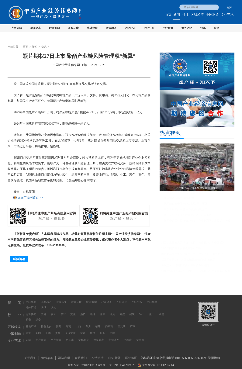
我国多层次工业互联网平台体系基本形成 (188, 216)
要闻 (28, 337)
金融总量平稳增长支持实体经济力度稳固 (185, 267)
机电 (28, 317)
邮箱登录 (114, 356)
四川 (88, 324)
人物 (48, 330)
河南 (68, 324)
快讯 (203, 28)
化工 (151, 312)
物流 (112, 312)
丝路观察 (98, 337)
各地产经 (31, 324)
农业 (63, 312)
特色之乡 (46, 324)
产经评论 (130, 28)
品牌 (112, 330)
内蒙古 (109, 324)
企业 (28, 330)
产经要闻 (16, 28)
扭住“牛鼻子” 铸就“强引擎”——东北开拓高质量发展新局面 (195, 272)
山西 (78, 324)
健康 (102, 312)
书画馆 (128, 337)
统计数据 (92, 28)
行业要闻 (31, 312)
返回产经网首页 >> (30, 197)
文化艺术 (227, 14)
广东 (132, 324)
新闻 (177, 14)
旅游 (43, 312)
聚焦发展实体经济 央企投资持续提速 (185, 211)
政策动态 (111, 28)
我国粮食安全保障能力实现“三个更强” (186, 205)
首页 (168, 14)
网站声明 (64, 356)
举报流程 (214, 356)
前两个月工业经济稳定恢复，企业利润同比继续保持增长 (197, 222)
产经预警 (168, 28)
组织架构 (47, 356)
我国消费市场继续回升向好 (180, 199)
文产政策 (41, 337)
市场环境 (73, 28)
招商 (58, 324)
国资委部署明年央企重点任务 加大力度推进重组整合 (192, 255)
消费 (82, 312)
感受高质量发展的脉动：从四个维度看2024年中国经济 (193, 244)
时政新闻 (54, 28)
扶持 (92, 330)
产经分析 (149, 28)
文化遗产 (114, 337)
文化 (73, 312)
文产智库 (56, 337)
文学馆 (140, 337)
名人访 (70, 337)
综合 (38, 317)
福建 (98, 324)
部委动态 (35, 28)
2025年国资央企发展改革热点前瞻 (181, 250)
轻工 (141, 312)
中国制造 (212, 14)
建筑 (132, 312)
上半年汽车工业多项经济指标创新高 (185, 194)
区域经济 (197, 14)
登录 (230, 7)
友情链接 (98, 356)
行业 (185, 14)
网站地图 (131, 356)
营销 (82, 330)
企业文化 (70, 330)
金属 (161, 312)
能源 (92, 312)
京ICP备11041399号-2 (121, 364)
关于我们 (30, 356)
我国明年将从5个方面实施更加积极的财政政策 (188, 261)
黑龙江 (122, 324)
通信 (122, 312)
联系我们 (81, 356)
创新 (102, 330)
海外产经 (187, 28)
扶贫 (216, 28)
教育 (53, 312)
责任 (57, 330)
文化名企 (83, 337)
